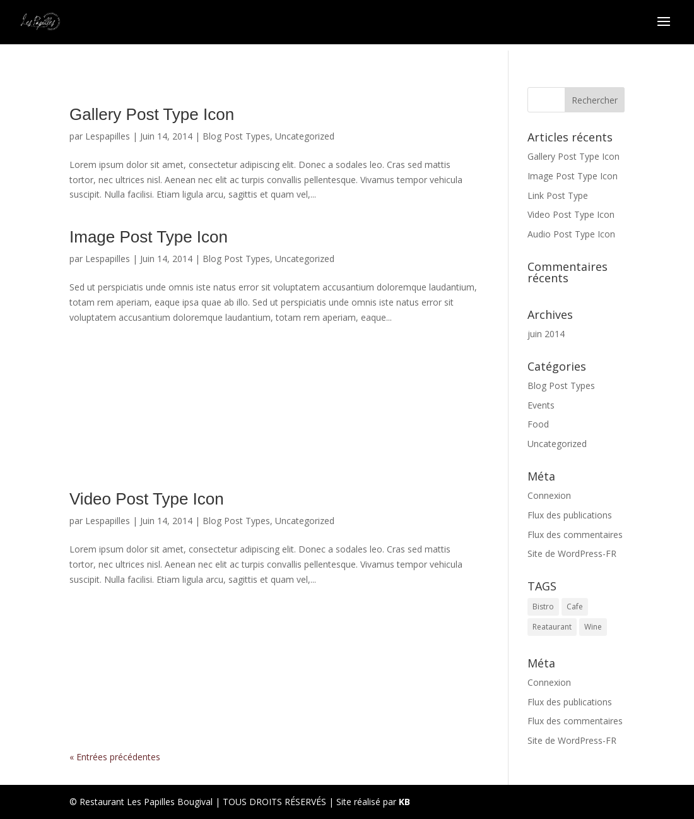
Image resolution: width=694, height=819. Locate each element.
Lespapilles (107, 136)
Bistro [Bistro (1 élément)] (543, 606)
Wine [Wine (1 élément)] (593, 626)
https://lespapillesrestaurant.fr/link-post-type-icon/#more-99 (273, 423)
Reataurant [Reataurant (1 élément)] (552, 626)
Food (538, 424)
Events (541, 405)
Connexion (549, 495)
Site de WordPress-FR (571, 553)
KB (404, 802)
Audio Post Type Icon (273, 658)
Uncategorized (304, 136)
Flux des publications (569, 515)
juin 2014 (546, 334)
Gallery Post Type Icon (151, 114)
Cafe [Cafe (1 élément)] (575, 606)
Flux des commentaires (575, 535)
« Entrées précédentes (114, 757)
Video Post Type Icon (146, 498)
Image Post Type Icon (148, 236)
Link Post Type (273, 396)
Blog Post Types (236, 136)
